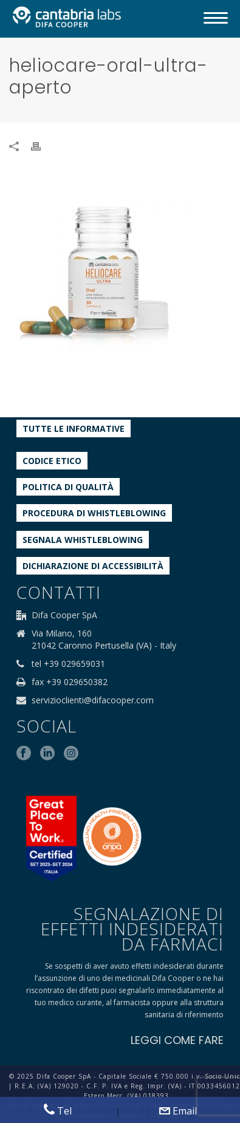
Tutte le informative (73, 428)
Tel (58, 1111)
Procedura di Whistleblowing (94, 513)
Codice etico (51, 460)
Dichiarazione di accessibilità (92, 566)
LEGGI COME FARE (177, 1040)
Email (178, 1111)
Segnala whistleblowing (82, 539)
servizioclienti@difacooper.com (93, 700)
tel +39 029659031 (68, 663)
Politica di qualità (68, 487)
